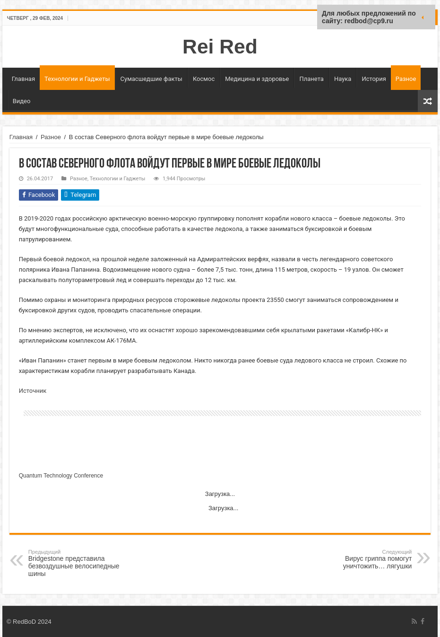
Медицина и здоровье (257, 78)
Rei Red (220, 46)
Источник (33, 390)
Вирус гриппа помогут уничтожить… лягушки (363, 559)
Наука (343, 78)
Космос (204, 78)
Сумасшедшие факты (151, 78)
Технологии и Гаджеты (77, 78)
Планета (311, 78)
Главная (23, 78)
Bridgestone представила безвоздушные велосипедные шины (76, 563)
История (374, 78)
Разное (406, 78)
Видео (22, 101)
